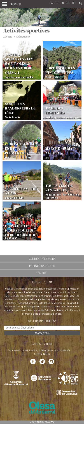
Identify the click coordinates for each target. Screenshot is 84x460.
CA (51, 3)
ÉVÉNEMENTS (23, 36)
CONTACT (42, 273)
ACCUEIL (16, 4)
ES (57, 3)
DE (73, 3)
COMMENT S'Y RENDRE (42, 258)
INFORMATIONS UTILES (42, 266)
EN (62, 3)
